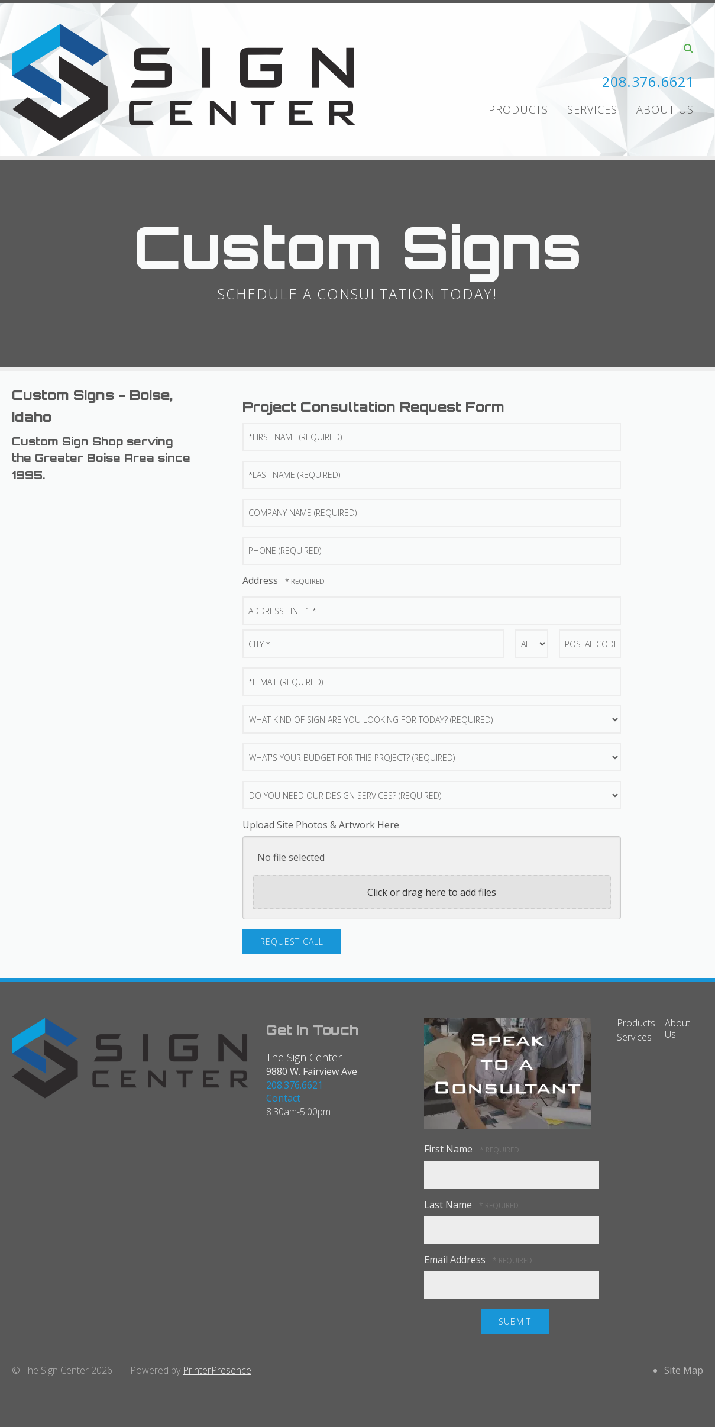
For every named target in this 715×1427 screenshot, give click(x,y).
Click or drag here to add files (431, 892)
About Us (665, 109)
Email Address (456, 1259)
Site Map (683, 1370)
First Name (449, 1148)
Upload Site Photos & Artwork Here (320, 824)
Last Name (449, 1204)
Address (261, 580)
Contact (283, 1098)
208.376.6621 (645, 81)
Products (518, 109)
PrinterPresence (217, 1370)
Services (592, 109)
